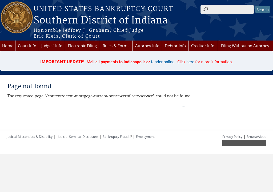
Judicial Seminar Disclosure (78, 136)
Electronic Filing (82, 45)
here (190, 61)
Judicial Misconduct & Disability (30, 136)
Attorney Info (147, 45)
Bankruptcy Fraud (117, 136)
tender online (163, 61)
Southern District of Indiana (101, 20)
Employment (145, 136)
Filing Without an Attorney (245, 45)
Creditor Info (202, 45)
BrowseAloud (256, 136)
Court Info (27, 45)
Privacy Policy (232, 136)
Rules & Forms (116, 45)
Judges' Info (51, 45)
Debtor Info (175, 45)
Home (7, 45)
